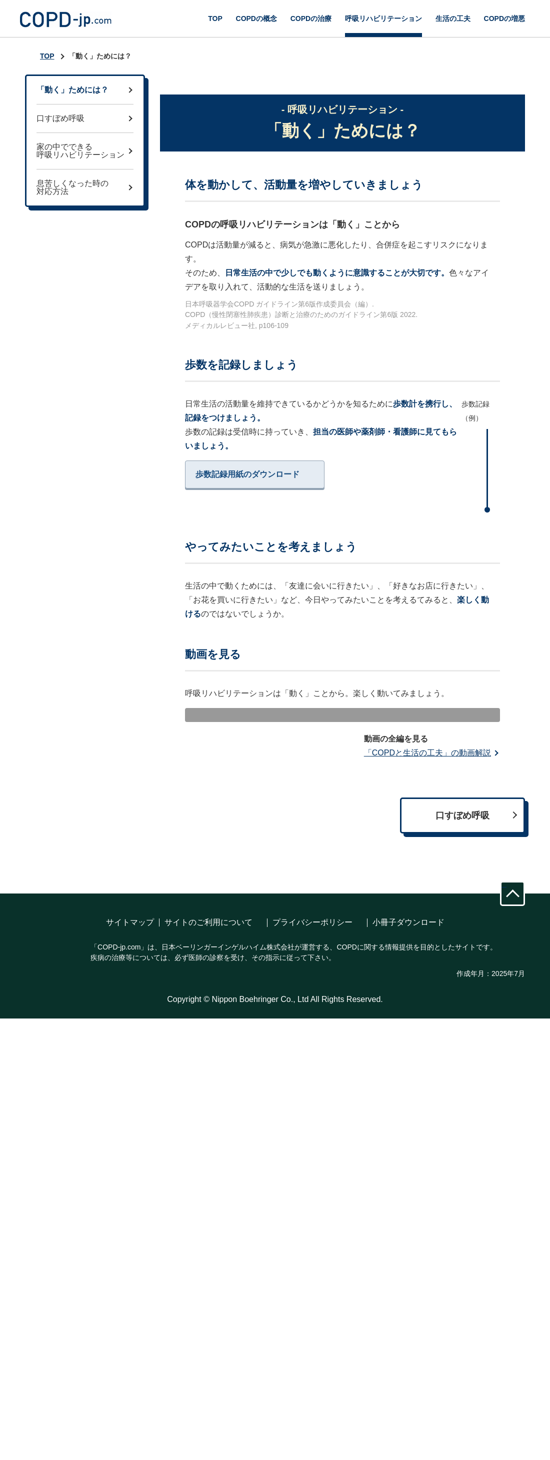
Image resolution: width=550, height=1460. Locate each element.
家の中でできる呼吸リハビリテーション (80, 150)
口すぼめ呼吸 (60, 118)
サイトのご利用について (208, 1354)
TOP (215, 18)
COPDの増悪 (504, 18)
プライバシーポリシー (312, 1354)
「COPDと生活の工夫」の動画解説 (427, 1184)
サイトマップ (130, 1354)
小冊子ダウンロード (408, 1354)
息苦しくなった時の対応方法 (72, 187)
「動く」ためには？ (72, 90)
